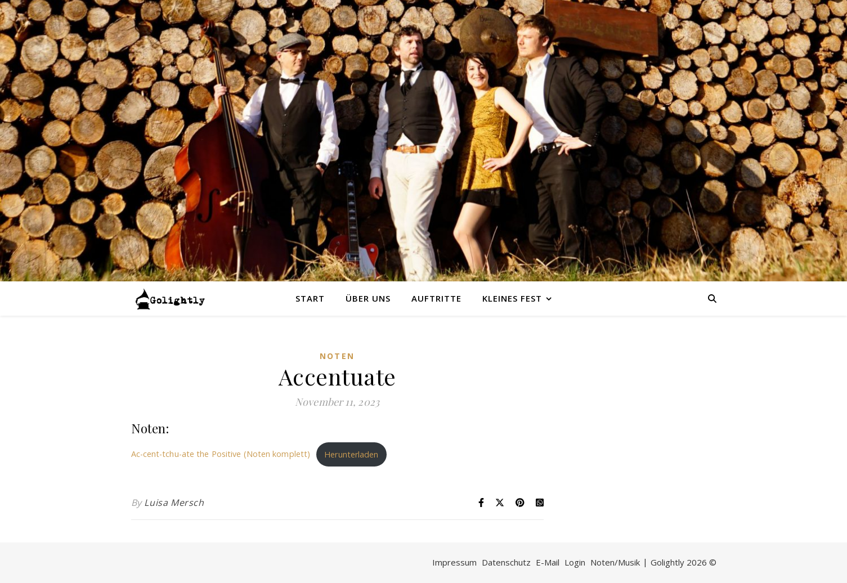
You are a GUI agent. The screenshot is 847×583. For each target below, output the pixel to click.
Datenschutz (506, 562)
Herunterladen (351, 454)
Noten (337, 356)
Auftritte (436, 298)
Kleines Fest (512, 298)
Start (310, 298)
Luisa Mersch (174, 502)
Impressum (454, 562)
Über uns (368, 298)
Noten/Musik (615, 562)
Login (574, 562)
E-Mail (547, 562)
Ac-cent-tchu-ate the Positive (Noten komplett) (221, 454)
